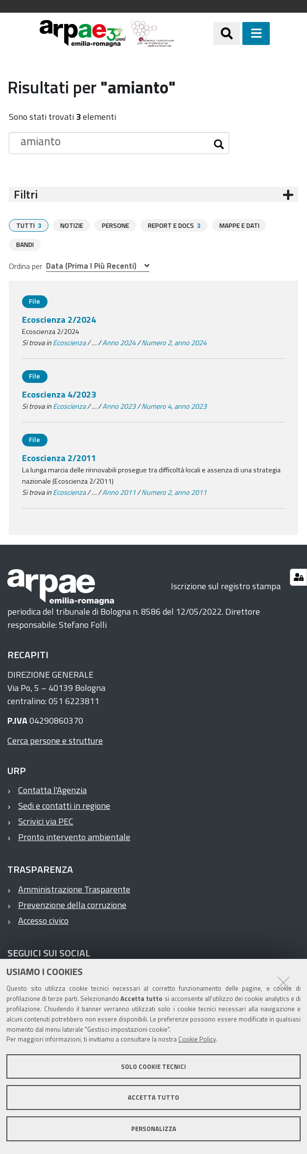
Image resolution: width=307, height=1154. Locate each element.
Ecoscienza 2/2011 (59, 457)
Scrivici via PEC (45, 820)
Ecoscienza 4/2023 (59, 393)
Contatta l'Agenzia (52, 789)
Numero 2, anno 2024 (174, 342)
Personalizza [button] (153, 1128)
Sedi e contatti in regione (64, 805)
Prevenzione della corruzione (72, 904)
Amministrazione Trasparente (74, 888)
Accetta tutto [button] (153, 1097)
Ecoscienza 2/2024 (59, 319)
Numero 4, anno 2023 (174, 405)
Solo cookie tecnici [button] (153, 1066)
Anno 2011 (119, 492)
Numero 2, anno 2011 (174, 492)
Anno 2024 (119, 342)
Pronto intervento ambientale (74, 836)
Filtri (26, 194)
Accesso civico (43, 920)
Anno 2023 (119, 405)
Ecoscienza (69, 342)
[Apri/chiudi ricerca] (226, 33)
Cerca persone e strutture (55, 740)
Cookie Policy (197, 1039)
